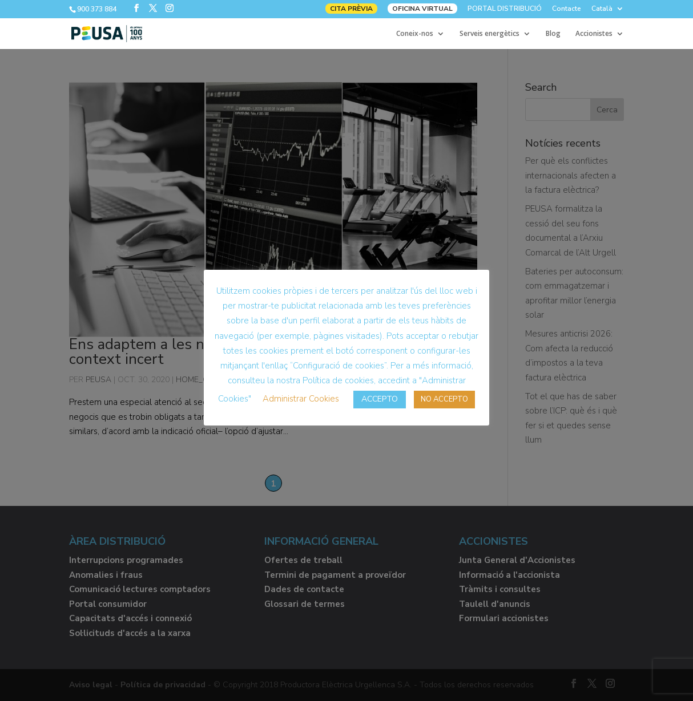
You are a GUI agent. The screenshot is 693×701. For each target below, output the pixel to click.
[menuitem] (607, 11)
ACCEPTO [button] (379, 399)
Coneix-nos (414, 34)
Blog (553, 34)
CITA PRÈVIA (351, 8)
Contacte (566, 9)
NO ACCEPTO (444, 399)
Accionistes (594, 34)
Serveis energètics (489, 34)
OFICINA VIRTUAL (422, 8)
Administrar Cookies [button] (301, 398)
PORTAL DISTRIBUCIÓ (505, 9)
